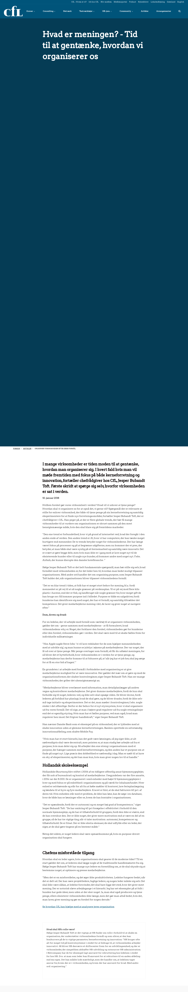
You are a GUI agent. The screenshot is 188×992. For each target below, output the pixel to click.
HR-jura (107, 11)
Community (126, 11)
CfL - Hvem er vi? (79, 2)
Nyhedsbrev (143, 2)
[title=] (179, 11)
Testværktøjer (87, 11)
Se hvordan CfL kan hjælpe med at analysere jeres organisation (78, 906)
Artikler (144, 11)
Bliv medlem (106, 2)
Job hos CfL (93, 2)
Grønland (170, 2)
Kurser (31, 11)
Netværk (67, 11)
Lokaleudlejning (157, 2)
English (180, 2)
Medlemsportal (120, 2)
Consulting (49, 11)
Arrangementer (163, 11)
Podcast (132, 2)
